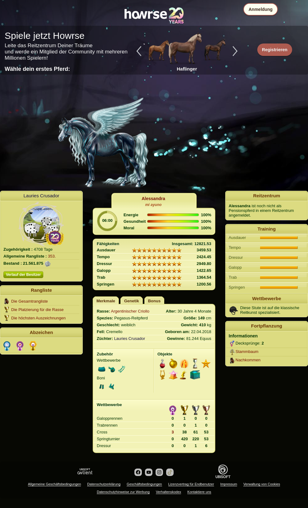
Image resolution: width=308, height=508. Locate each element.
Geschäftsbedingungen (144, 484)
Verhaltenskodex (168, 492)
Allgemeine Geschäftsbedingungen (54, 484)
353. (52, 256)
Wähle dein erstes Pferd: (37, 69)
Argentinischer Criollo (130, 311)
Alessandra (153, 198)
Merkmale (105, 301)
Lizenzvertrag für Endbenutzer (191, 484)
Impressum (228, 484)
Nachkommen (248, 360)
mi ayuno (153, 205)
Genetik (131, 301)
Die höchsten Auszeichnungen (38, 318)
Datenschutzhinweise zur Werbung (123, 492)
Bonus (154, 301)
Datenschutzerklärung (103, 484)
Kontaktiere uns (199, 492)
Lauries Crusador (41, 195)
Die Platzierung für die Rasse (37, 309)
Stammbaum (247, 351)
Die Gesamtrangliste (29, 301)
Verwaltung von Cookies (261, 484)
